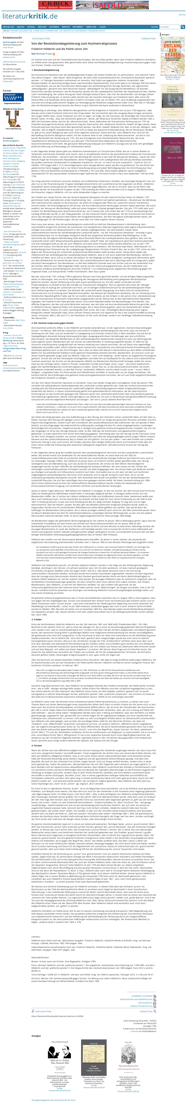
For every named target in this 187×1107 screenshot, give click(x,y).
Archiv (20, 26)
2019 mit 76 (8, 257)
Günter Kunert (9, 148)
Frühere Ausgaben (19, 31)
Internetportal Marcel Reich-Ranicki (12, 204)
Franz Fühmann (18, 184)
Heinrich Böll (8, 150)
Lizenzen (134, 1031)
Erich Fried (7, 179)
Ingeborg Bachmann (11, 196)
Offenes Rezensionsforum (14, 61)
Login (102, 26)
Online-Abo (8, 81)
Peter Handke (18, 190)
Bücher (42, 26)
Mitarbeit (78, 26)
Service (66, 26)
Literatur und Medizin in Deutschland (13, 293)
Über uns (91, 26)
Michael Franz (44, 53)
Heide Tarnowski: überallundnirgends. (11, 243)
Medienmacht (9, 57)
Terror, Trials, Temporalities (11, 306)
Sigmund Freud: (14, 348)
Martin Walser (12, 153)
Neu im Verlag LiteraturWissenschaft (173, 131)
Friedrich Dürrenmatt (11, 165)
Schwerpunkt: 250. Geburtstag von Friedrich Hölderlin (71, 31)
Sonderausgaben (11, 140)
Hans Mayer (8, 47)
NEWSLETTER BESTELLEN (143, 1006)
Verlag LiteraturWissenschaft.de (59, 1089)
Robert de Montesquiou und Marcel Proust (13, 285)
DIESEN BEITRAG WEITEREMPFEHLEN (138, 999)
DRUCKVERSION (147, 1002)
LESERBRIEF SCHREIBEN (143, 996)
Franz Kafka (8, 328)
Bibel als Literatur (14, 355)
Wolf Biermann (15, 155)
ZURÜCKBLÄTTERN (40, 38)
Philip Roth (21, 148)
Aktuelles (8, 26)
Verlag (182, 14)
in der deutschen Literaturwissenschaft (12, 366)
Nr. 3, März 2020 (37, 31)
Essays (102, 31)
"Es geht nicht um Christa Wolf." (13, 263)
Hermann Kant (9, 161)
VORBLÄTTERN (149, 38)
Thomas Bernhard (10, 173)
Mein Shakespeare (11, 158)
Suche (154, 26)
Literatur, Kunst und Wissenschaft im (13, 338)
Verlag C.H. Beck (173, 79)
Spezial (31, 26)
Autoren (54, 26)
